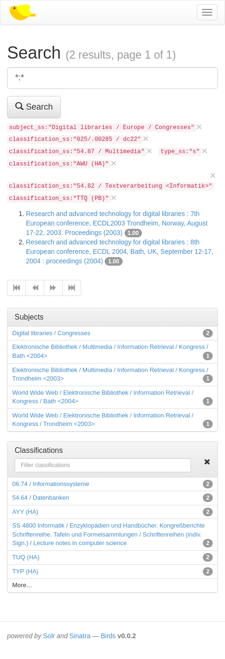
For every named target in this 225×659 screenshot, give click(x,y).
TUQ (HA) (26, 557)
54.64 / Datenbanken (40, 497)
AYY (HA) (25, 511)
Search (34, 107)
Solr (49, 636)
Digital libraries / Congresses (51, 333)
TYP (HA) (25, 571)
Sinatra (79, 636)
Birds (108, 636)
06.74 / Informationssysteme (50, 483)
